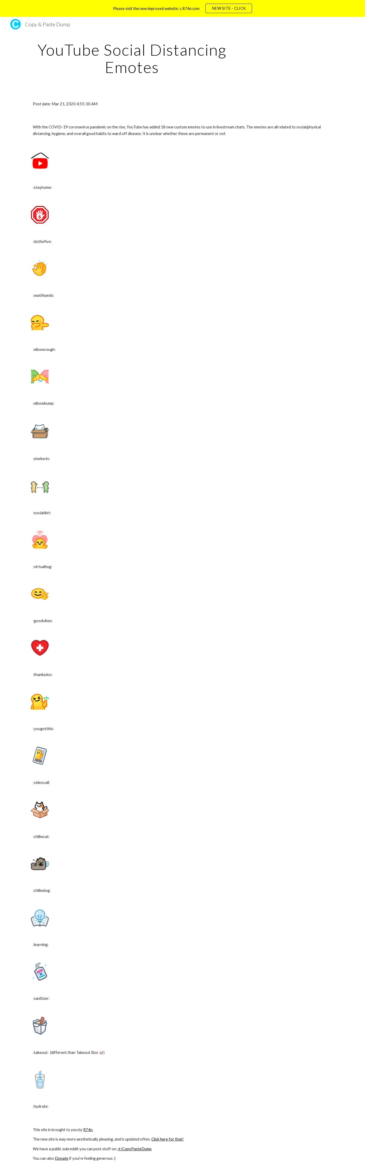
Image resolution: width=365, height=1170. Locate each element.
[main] (132, 58)
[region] (182, 8)
